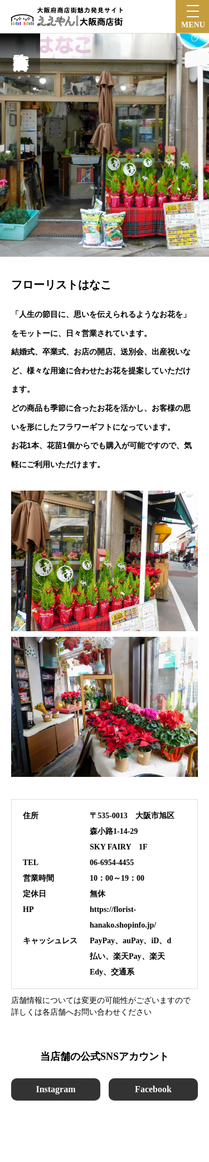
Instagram (55, 1089)
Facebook (153, 1089)
